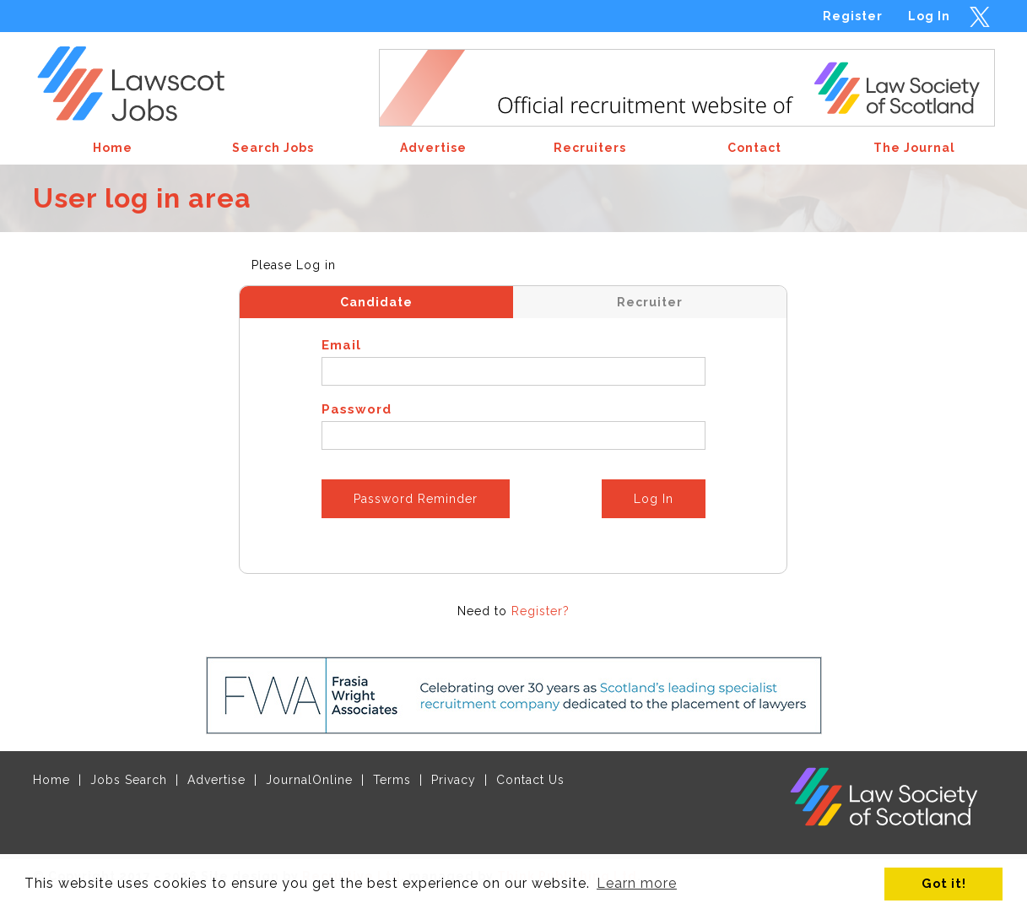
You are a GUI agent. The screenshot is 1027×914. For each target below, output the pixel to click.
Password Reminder (416, 499)
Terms (392, 780)
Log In (929, 16)
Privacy (453, 780)
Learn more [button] (637, 883)
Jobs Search (128, 780)
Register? (540, 611)
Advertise (216, 780)
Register (853, 16)
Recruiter (650, 302)
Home (51, 780)
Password (357, 409)
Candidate (376, 302)
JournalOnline (309, 780)
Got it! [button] (944, 883)
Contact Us (530, 780)
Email (341, 345)
